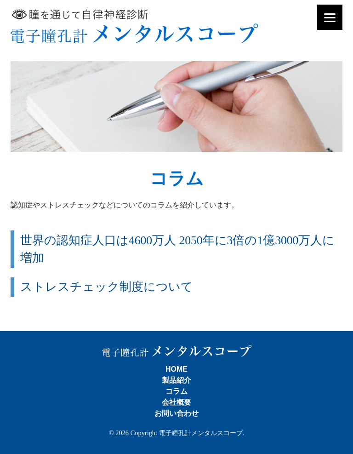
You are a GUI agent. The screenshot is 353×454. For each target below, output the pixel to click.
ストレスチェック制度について (106, 286)
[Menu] (329, 17)
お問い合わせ (176, 413)
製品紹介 (176, 380)
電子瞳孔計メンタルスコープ (134, 26)
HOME (176, 369)
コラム (176, 391)
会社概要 (176, 402)
